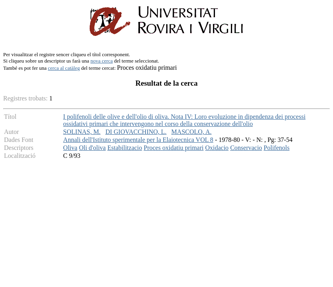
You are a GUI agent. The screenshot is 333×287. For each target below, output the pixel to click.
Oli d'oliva (92, 147)
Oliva (70, 147)
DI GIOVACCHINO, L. (135, 131)
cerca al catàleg (64, 68)
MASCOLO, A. (191, 131)
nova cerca (102, 61)
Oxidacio (217, 147)
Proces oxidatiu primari (173, 147)
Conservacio (246, 147)
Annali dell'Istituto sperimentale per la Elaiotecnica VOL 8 (138, 139)
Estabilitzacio (124, 147)
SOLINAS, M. (81, 131)
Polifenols (277, 147)
